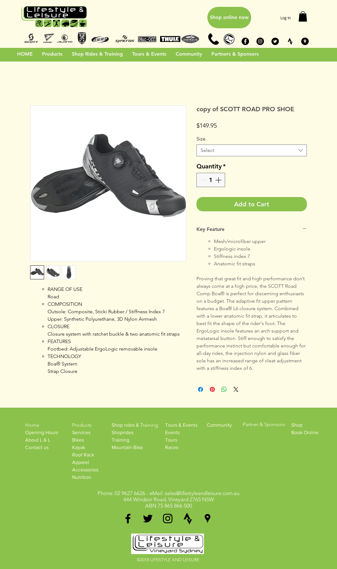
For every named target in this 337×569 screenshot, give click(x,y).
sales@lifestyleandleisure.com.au (202, 493)
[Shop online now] (229, 17)
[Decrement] (202, 180)
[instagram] (167, 518)
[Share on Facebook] (200, 389)
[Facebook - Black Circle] (245, 41)
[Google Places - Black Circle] (305, 41)
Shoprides (122, 432)
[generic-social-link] (187, 518)
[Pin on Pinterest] (212, 389)
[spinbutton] (211, 180)
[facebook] (128, 518)
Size (200, 139)
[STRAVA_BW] (290, 41)
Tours (171, 440)
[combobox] (251, 150)
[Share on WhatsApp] (224, 389)
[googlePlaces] (207, 518)
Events (172, 432)
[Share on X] (236, 389)
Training (120, 440)
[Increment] (219, 180)
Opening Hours (41, 432)
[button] (302, 16)
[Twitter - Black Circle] (275, 41)
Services (81, 432)
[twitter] (147, 518)
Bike (77, 440)
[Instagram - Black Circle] (260, 41)
